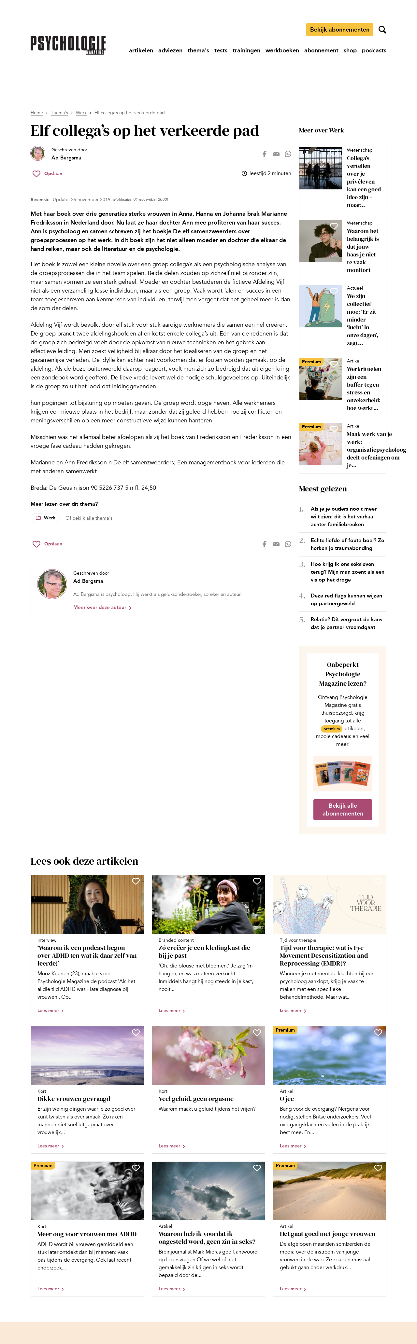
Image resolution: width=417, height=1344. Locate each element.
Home (37, 113)
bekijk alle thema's (92, 518)
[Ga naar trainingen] (246, 50)
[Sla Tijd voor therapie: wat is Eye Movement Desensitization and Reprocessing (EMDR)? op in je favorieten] (378, 881)
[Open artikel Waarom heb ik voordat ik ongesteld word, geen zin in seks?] (208, 1229)
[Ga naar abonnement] (321, 50)
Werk (81, 113)
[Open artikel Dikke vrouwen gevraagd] (87, 1089)
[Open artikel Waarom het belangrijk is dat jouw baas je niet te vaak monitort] (340, 247)
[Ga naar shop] (350, 50)
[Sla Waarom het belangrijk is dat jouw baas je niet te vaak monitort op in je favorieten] (334, 226)
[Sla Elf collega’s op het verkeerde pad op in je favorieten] (47, 173)
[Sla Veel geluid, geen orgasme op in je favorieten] (257, 1032)
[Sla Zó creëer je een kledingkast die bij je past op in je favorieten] (257, 881)
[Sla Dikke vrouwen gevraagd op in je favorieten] (136, 1032)
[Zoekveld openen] (382, 30)
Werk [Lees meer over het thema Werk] (49, 518)
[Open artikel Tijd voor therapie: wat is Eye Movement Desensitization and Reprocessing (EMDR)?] (329, 946)
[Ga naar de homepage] (68, 45)
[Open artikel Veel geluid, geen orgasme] (208, 1089)
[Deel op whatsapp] (288, 154)
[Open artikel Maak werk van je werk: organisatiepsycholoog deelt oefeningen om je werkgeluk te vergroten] (340, 446)
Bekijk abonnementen (339, 29)
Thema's (59, 113)
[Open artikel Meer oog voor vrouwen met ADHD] (87, 1229)
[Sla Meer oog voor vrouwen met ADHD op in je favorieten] (136, 1168)
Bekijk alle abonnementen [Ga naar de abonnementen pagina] (343, 809)
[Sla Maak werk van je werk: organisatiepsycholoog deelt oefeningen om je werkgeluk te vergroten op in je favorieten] (334, 429)
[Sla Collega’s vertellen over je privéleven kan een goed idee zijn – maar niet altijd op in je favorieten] (334, 153)
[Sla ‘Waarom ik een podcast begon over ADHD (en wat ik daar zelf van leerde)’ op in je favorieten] (136, 881)
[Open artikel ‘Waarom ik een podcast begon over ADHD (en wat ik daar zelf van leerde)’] (87, 946)
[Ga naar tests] (220, 50)
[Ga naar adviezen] (170, 50)
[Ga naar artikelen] (141, 50)
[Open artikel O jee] (329, 1089)
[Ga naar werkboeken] (282, 50)
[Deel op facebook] (264, 154)
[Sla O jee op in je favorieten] (378, 1032)
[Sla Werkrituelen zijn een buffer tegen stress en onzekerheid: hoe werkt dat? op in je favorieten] (334, 364)
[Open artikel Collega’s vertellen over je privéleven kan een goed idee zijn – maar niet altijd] (340, 178)
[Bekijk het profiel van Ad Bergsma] (59, 154)
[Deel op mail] (276, 154)
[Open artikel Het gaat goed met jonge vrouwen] (329, 1229)
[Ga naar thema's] (198, 50)
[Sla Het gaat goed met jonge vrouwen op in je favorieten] (378, 1168)
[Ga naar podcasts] (374, 50)
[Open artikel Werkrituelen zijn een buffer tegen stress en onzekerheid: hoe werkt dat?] (340, 385)
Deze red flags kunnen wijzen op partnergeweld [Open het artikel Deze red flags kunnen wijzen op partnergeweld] (346, 600)
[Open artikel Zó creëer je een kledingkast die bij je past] (208, 946)
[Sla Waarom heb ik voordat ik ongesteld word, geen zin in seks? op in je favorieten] (257, 1168)
